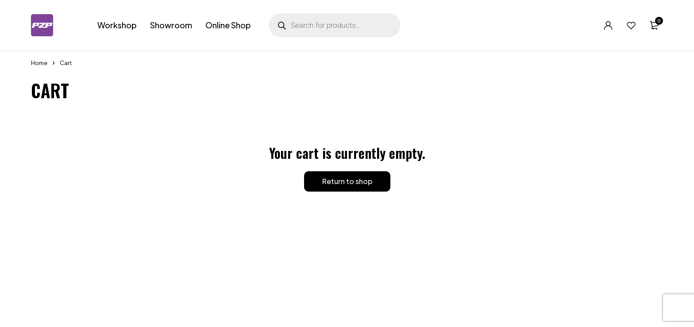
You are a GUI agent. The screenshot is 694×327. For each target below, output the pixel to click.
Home (39, 62)
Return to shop (347, 181)
